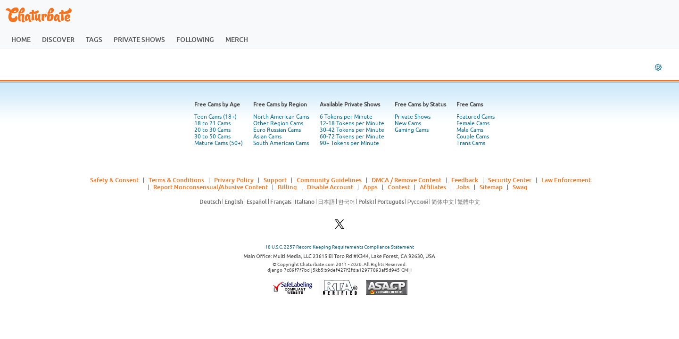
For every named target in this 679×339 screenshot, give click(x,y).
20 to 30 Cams (212, 130)
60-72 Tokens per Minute (352, 136)
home (21, 39)
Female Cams (472, 123)
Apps (370, 187)
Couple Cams (472, 136)
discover (58, 39)
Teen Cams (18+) (215, 116)
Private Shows (413, 116)
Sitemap (491, 187)
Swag (520, 187)
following (195, 39)
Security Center (509, 180)
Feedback (464, 180)
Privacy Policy (234, 180)
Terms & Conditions (176, 180)
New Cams (408, 123)
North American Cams (281, 116)
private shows (139, 39)
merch (236, 39)
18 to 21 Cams (212, 123)
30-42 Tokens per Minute (352, 130)
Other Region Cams (278, 123)
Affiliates (433, 187)
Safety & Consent (114, 180)
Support (275, 180)
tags (94, 39)
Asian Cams (267, 136)
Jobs (463, 187)
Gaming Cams (412, 130)
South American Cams (281, 143)
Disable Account (330, 187)
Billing (287, 187)
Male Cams (469, 130)
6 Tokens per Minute (346, 116)
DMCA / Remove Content (406, 180)
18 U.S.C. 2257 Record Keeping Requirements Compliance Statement (339, 247)
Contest (399, 187)
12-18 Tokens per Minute (352, 123)
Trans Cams (470, 143)
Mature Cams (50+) (218, 143)
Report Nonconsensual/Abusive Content (210, 187)
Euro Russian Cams (277, 130)
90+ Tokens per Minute (349, 143)
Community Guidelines (329, 180)
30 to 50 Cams (212, 136)
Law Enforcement (566, 180)
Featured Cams (475, 116)
